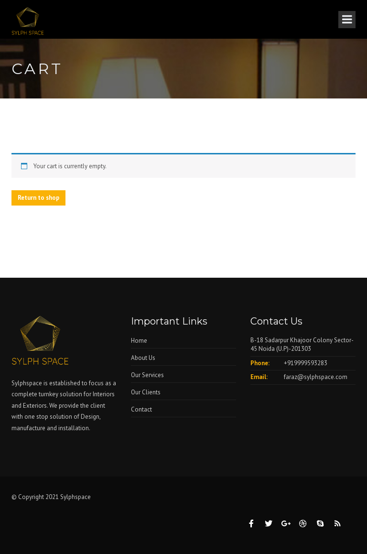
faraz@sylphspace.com (315, 377)
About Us (143, 358)
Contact (141, 409)
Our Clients (146, 392)
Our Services (147, 375)
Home (139, 341)
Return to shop (38, 198)
